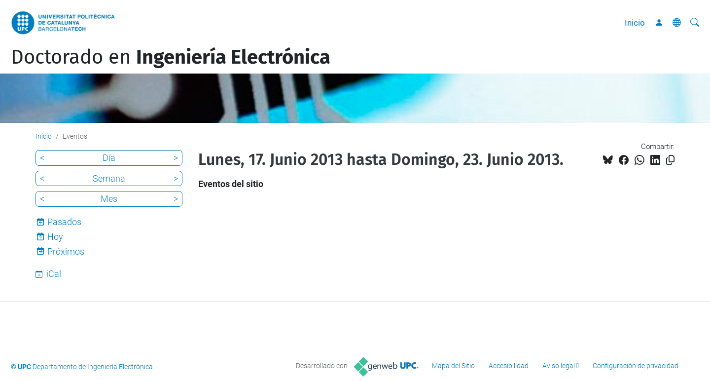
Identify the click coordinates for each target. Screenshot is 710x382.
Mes (109, 198)
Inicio (635, 23)
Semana (109, 178)
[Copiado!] (670, 160)
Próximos (65, 251)
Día (109, 158)
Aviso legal (558, 366)
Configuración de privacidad (635, 366)
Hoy (55, 236)
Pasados (64, 222)
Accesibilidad (509, 366)
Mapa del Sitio (453, 366)
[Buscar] (694, 22)
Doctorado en (170, 57)
